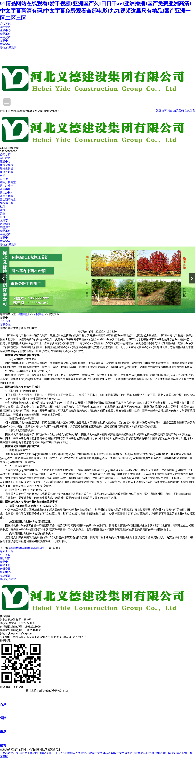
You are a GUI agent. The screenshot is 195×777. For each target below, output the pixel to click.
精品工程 (5, 33)
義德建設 (23, 314)
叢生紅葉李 (6, 185)
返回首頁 (161, 110)
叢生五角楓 (6, 196)
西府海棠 (5, 223)
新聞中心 (5, 40)
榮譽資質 (5, 37)
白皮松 (4, 178)
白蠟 (2, 175)
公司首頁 (5, 23)
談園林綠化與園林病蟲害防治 (26, 547)
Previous (3, 278)
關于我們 (5, 26)
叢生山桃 (5, 189)
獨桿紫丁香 (6, 203)
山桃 (2, 216)
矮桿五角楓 (6, 171)
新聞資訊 (5, 324)
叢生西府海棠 (8, 199)
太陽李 (4, 220)
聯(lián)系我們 (8, 47)
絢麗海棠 (5, 227)
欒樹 (2, 213)
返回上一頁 (6, 551)
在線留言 (5, 44)
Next (192, 278)
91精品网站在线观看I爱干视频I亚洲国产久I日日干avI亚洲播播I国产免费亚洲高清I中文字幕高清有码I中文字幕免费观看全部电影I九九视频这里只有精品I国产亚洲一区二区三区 (96, 10)
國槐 (2, 210)
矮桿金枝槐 (6, 168)
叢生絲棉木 (6, 192)
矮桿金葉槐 (6, 165)
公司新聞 (5, 321)
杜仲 (2, 206)
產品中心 (5, 30)
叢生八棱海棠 (8, 182)
